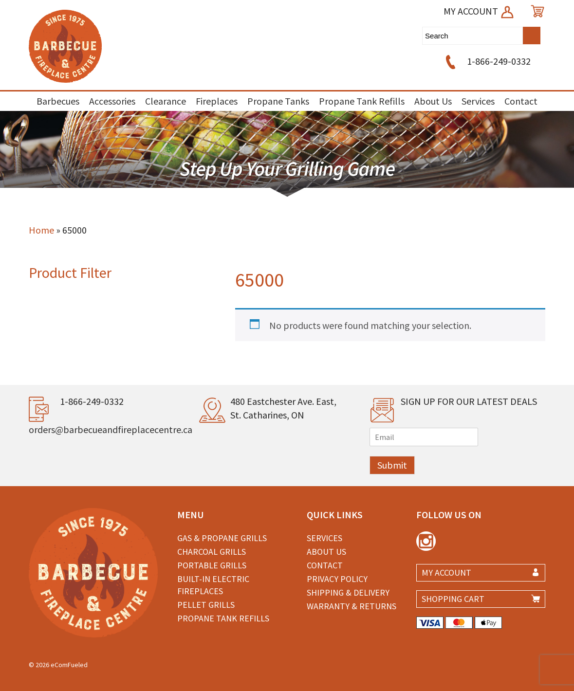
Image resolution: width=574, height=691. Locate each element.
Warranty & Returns (351, 606)
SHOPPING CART (453, 598)
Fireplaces (217, 101)
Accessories (112, 101)
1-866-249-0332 (487, 61)
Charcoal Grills (211, 551)
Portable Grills (211, 565)
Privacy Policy (337, 578)
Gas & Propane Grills (222, 538)
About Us (433, 101)
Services (478, 101)
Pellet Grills (206, 604)
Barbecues (58, 101)
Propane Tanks (278, 101)
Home (41, 230)
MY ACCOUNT (479, 11)
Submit (392, 465)
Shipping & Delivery (348, 592)
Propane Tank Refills (362, 101)
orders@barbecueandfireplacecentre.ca (110, 429)
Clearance (165, 101)
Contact (520, 101)
